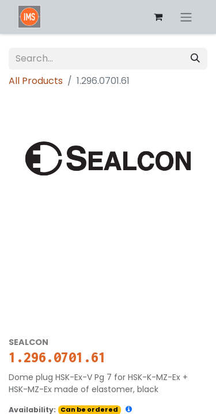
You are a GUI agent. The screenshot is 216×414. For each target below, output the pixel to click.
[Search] (195, 59)
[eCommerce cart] (157, 16)
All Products (36, 80)
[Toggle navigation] (186, 17)
